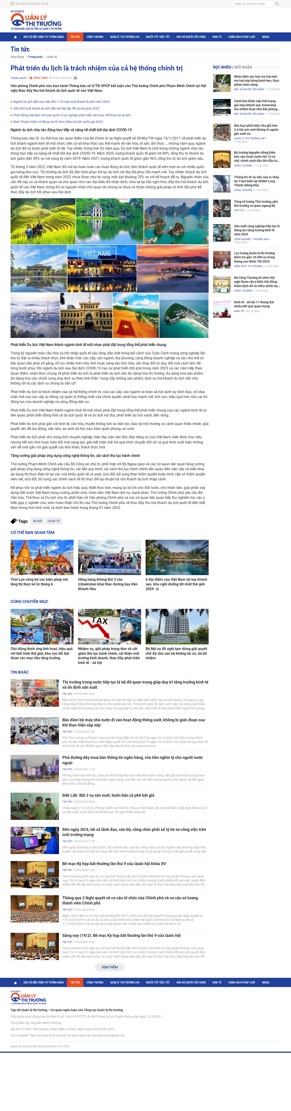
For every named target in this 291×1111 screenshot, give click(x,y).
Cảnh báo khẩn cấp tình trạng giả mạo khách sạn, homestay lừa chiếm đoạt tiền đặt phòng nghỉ (255, 105)
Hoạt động (17, 56)
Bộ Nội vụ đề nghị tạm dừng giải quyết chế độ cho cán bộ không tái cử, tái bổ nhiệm (176, 653)
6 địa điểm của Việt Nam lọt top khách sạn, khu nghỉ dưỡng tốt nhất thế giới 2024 (176, 584)
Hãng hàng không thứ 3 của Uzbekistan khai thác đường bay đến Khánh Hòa (108, 584)
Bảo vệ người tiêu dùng (191, 36)
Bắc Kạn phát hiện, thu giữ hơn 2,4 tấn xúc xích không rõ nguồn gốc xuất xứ (256, 129)
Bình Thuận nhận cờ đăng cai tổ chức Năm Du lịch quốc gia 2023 (58, 122)
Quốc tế (52, 56)
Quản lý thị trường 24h (124, 36)
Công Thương (95, 36)
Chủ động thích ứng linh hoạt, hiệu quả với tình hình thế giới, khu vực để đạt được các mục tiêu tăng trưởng (42, 653)
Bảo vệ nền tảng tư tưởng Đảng (44, 36)
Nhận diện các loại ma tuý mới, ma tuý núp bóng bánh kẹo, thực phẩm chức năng (256, 80)
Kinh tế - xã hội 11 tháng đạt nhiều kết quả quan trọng (254, 304)
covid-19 (54, 521)
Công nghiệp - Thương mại (251, 239)
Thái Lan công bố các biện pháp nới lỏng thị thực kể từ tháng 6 (39, 581)
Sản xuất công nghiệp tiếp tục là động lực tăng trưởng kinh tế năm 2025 (257, 230)
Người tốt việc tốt (158, 36)
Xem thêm (109, 967)
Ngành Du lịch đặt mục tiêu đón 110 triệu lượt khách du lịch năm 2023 (61, 101)
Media (265, 36)
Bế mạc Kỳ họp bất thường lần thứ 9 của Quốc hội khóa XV (114, 863)
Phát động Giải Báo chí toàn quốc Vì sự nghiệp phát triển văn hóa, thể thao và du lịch (72, 115)
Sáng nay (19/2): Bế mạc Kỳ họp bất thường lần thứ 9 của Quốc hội (121, 935)
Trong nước (35, 56)
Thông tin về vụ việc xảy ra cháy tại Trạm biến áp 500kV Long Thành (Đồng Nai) (256, 181)
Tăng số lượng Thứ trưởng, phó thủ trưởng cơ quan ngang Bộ (256, 203)
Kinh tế (216, 36)
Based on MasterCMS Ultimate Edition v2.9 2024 (40, 1046)
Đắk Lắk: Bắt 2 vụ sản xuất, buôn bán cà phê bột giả (108, 795)
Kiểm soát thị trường (248, 266)
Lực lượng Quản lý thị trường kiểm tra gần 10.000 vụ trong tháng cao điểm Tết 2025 (254, 257)
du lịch (37, 521)
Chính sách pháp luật (241, 36)
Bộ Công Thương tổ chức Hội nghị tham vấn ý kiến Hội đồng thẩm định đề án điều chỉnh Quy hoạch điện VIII (257, 282)
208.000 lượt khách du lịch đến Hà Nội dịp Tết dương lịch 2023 (56, 108)
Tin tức (75, 36)
